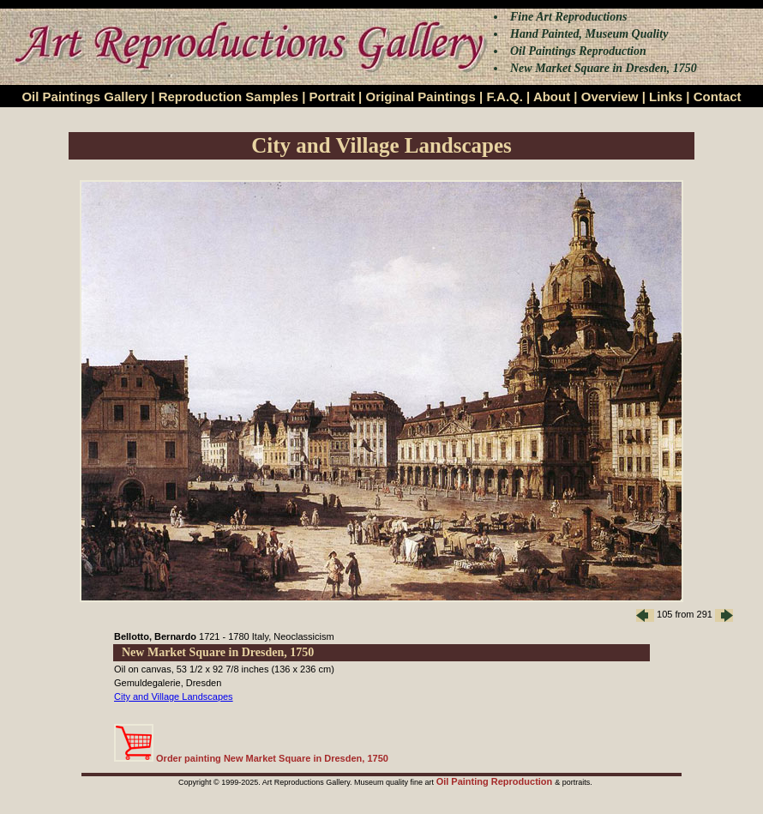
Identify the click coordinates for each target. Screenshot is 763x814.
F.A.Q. (504, 96)
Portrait (332, 96)
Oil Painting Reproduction (496, 781)
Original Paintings (420, 96)
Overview (610, 96)
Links (665, 96)
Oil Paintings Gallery (84, 96)
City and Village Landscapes (173, 696)
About (551, 96)
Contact (718, 96)
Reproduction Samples (228, 96)
